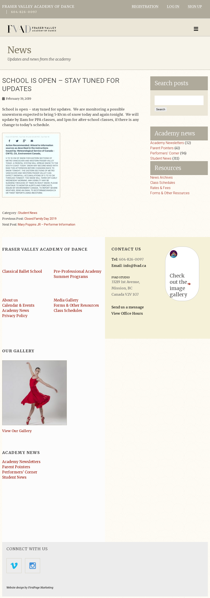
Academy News (16, 311)
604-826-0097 (24, 12)
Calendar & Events (19, 306)
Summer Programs (71, 277)
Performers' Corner (164, 153)
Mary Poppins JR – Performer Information (46, 225)
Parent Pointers (162, 148)
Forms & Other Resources (170, 193)
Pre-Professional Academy (78, 272)
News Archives (161, 177)
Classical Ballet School (23, 272)
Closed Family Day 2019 (40, 219)
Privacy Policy (15, 316)
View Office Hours (127, 314)
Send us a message (127, 308)
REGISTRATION (145, 6)
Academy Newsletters (167, 143)
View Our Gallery (17, 432)
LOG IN (173, 6)
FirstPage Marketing (40, 589)
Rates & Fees (160, 188)
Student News (27, 213)
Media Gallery (67, 300)
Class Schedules (162, 183)
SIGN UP (195, 6)
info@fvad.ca (134, 266)
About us (10, 300)
